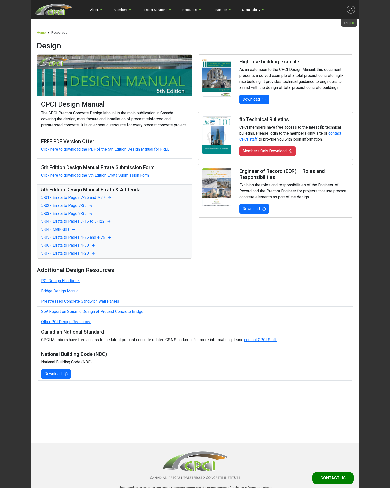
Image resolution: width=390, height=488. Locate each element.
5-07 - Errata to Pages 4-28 (68, 253)
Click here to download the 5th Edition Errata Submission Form (95, 175)
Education (220, 10)
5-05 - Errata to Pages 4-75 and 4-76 (76, 237)
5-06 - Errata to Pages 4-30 (68, 245)
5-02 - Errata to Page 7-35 (67, 205)
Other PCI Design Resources (66, 321)
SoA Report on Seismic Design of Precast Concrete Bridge (92, 311)
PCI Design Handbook (60, 280)
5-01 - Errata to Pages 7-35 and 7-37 (76, 197)
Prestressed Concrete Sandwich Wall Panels (80, 301)
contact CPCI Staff (260, 339)
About (94, 10)
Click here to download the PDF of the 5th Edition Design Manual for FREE (105, 149)
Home (41, 32)
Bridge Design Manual (60, 291)
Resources (190, 10)
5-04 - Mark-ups (58, 229)
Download (254, 99)
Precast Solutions (155, 10)
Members (121, 10)
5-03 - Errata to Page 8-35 (67, 213)
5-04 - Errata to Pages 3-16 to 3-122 (76, 221)
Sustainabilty (251, 10)
